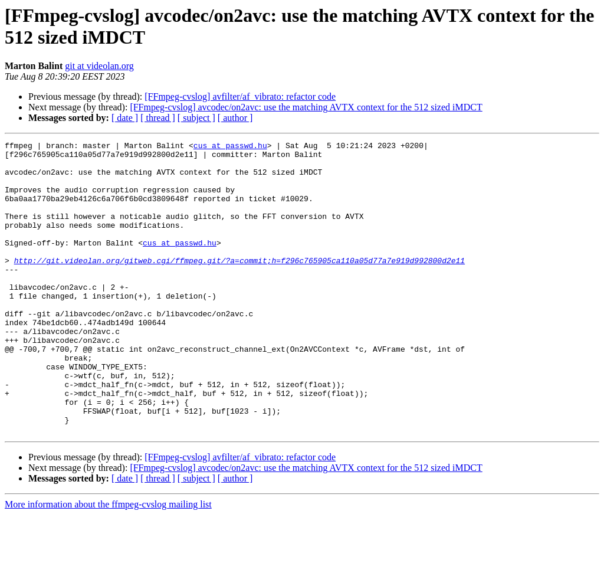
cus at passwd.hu (230, 147)
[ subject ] (196, 118)
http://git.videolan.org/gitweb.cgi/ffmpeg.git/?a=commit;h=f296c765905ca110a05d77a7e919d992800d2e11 (239, 285)
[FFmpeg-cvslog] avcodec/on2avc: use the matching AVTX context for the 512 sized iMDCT (306, 107)
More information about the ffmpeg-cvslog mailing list (108, 563)
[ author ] (235, 118)
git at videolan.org (99, 66)
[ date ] (124, 118)
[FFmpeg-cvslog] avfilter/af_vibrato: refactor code (240, 96)
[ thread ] (157, 118)
